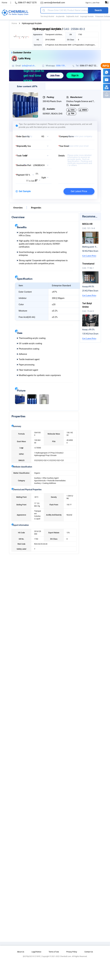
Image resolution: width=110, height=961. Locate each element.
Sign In (88, 3)
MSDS (83, 110)
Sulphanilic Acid (72, 16)
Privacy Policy (71, 952)
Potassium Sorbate (102, 16)
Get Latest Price (79, 191)
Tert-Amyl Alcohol (47, 16)
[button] (20, 399)
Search (98, 10)
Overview (18, 207)
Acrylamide (60, 16)
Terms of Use (54, 952)
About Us (20, 952)
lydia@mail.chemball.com (28, 66)
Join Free (95, 3)
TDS (71, 113)
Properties (36, 207)
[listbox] (45, 136)
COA (71, 110)
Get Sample (23, 191)
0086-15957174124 (61, 66)
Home (4, 2)
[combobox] (41, 165)
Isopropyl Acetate (87, 16)
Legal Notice (36, 952)
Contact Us (88, 952)
